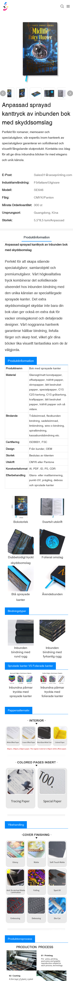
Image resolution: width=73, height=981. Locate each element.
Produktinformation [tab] (37, 237)
